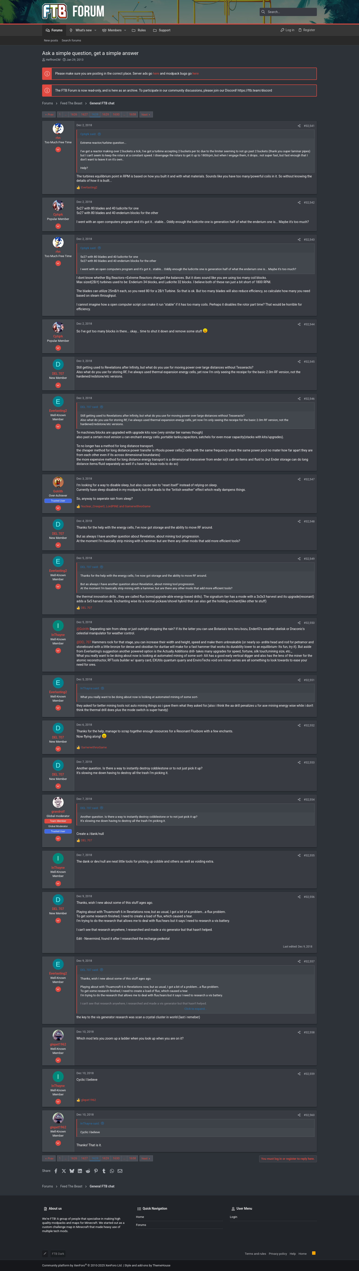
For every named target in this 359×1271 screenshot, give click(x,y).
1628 (95, 114)
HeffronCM (53, 59)
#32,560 (309, 1115)
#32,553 (309, 762)
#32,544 (309, 324)
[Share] (299, 126)
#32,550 (309, 623)
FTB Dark (58, 1253)
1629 (105, 114)
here (156, 73)
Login (233, 1217)
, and (115, 506)
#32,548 (309, 521)
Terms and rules (255, 1253)
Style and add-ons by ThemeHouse (147, 1265)
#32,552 (309, 725)
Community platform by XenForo (82, 1265)
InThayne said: (89, 688)
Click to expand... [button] (195, 1008)
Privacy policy (278, 1253)
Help (293, 1253)
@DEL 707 (83, 642)
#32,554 (309, 799)
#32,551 (309, 680)
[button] (95, 30)
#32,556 (309, 897)
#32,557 (309, 961)
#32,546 (309, 398)
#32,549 (309, 558)
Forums (141, 1225)
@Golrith (82, 629)
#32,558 (309, 1032)
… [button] (66, 114)
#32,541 (309, 126)
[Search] (288, 12)
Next (144, 114)
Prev (51, 114)
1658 (132, 114)
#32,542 (309, 202)
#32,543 (309, 239)
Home (140, 1217)
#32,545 (309, 361)
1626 (74, 114)
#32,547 (309, 479)
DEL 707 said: (89, 407)
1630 (116, 114)
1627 (84, 114)
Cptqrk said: (88, 134)
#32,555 (309, 855)
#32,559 (309, 1073)
